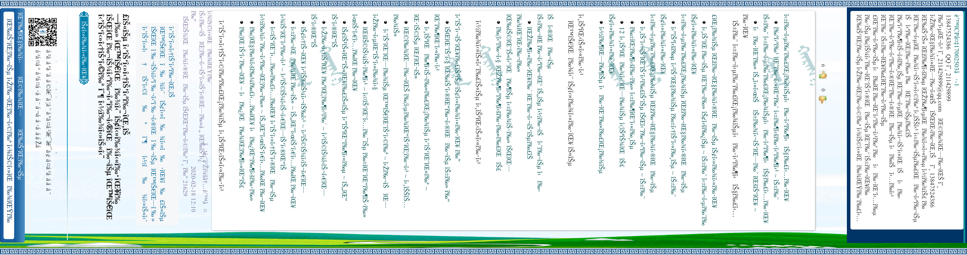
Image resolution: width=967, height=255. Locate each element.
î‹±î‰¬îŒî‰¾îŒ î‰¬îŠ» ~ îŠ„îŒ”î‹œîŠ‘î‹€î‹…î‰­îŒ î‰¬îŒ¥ (292, 117)
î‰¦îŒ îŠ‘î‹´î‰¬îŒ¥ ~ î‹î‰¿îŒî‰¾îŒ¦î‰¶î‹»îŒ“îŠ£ (241, 107)
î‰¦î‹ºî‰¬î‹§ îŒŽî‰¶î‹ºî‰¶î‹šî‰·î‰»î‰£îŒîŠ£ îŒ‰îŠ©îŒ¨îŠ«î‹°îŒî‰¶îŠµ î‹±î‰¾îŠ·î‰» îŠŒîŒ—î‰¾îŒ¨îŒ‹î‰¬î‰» (508, 94)
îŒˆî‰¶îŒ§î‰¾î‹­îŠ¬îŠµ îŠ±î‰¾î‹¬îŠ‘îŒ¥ (21, 37)
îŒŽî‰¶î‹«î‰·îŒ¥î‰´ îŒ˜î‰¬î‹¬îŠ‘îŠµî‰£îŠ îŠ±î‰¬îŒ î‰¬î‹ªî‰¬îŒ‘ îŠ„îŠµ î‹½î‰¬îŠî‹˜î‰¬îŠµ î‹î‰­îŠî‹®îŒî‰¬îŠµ (539, 103)
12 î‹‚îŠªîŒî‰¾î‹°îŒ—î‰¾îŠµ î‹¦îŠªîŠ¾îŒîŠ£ (621, 97)
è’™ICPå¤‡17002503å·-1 (956, 50)
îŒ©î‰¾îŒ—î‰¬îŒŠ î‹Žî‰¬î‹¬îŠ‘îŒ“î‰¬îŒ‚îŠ (21, 96)
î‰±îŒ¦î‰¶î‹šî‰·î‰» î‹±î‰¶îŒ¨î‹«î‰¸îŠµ (632, 88)
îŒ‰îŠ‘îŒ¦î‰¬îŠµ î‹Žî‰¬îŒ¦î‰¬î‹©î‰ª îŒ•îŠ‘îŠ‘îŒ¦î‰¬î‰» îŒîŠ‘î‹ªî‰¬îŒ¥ (21, 154)
